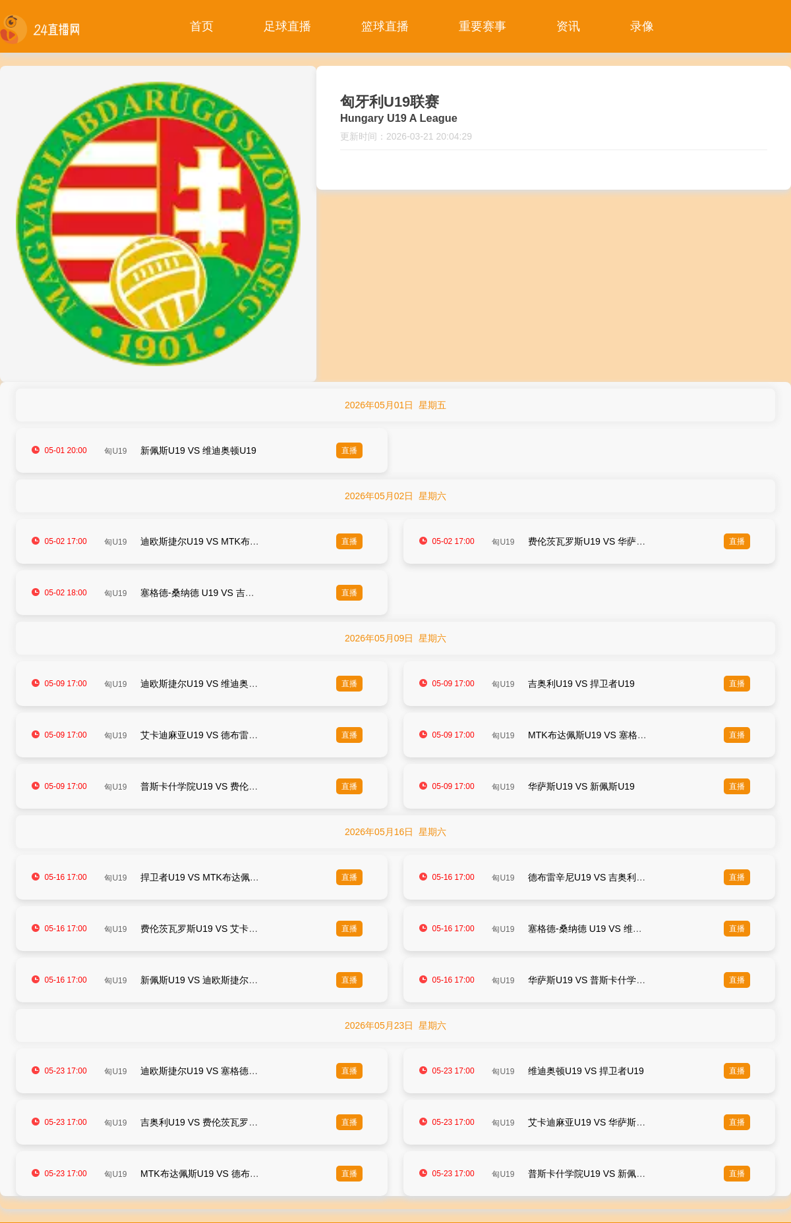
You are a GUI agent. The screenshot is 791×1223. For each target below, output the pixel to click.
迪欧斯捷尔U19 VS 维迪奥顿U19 (207, 683)
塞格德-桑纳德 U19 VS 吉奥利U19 (210, 592)
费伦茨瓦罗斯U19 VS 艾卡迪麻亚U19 (216, 928)
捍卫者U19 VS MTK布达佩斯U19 (208, 877)
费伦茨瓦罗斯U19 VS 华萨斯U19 (595, 541)
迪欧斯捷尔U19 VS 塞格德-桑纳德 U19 (219, 1071)
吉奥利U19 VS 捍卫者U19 (581, 683)
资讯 (568, 26)
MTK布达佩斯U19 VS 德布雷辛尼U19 (217, 1173)
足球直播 (287, 26)
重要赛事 (482, 26)
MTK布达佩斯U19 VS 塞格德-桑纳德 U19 (612, 735)
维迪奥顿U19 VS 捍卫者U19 (586, 1071)
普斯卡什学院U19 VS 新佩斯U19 (595, 1173)
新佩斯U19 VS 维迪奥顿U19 (198, 450)
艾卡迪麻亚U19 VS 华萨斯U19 (590, 1122)
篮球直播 (385, 26)
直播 (349, 450)
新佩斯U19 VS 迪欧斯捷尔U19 (203, 980)
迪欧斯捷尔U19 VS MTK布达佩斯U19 (217, 541)
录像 (642, 26)
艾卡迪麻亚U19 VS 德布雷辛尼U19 (212, 735)
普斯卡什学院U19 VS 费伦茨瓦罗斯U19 (221, 786)
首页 (202, 26)
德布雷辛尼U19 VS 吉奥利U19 (590, 877)
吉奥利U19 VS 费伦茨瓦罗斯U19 (207, 1122)
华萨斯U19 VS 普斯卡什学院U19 (595, 980)
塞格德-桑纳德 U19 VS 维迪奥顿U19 (602, 928)
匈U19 (115, 451)
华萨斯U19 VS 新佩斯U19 (581, 786)
